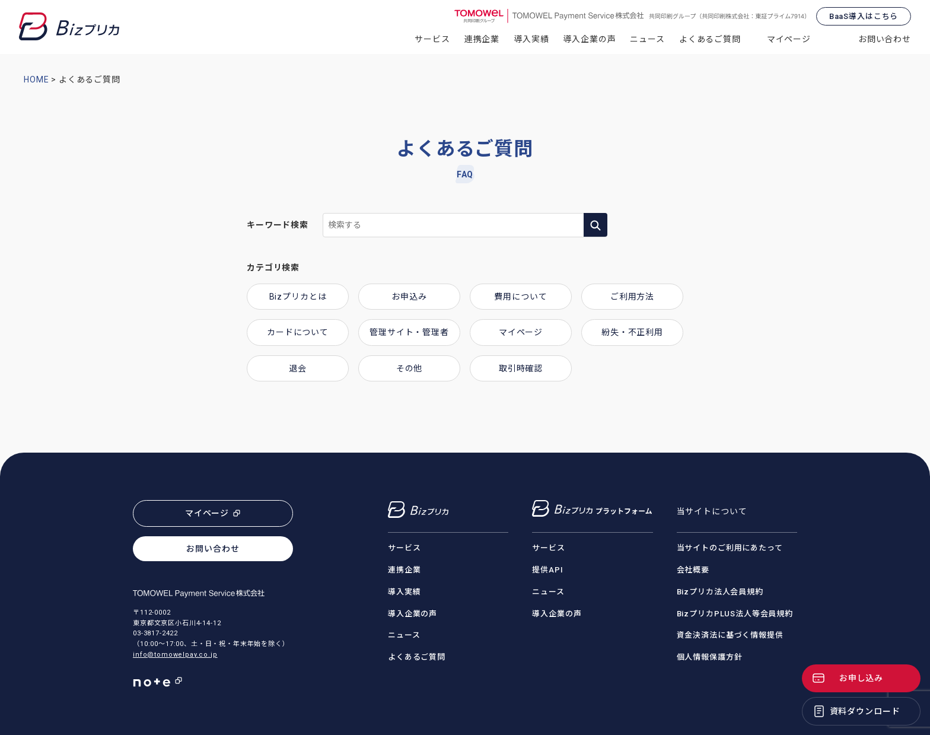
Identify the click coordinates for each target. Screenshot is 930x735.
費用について (520, 296)
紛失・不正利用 (632, 332)
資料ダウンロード (865, 711)
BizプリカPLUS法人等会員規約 (735, 613)
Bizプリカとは (298, 296)
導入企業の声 (589, 39)
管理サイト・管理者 (409, 332)
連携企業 (481, 39)
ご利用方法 (632, 296)
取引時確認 (521, 368)
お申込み (408, 296)
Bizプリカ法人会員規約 (720, 591)
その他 (409, 368)
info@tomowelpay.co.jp (175, 654)
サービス (432, 39)
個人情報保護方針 (710, 657)
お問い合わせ (884, 39)
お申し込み (861, 678)
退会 (298, 368)
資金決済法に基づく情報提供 (730, 635)
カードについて (298, 332)
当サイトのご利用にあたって (730, 547)
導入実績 (531, 39)
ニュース (647, 39)
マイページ (789, 39)
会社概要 (693, 569)
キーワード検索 (277, 225)
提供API (547, 569)
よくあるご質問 (710, 39)
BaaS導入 (863, 16)
